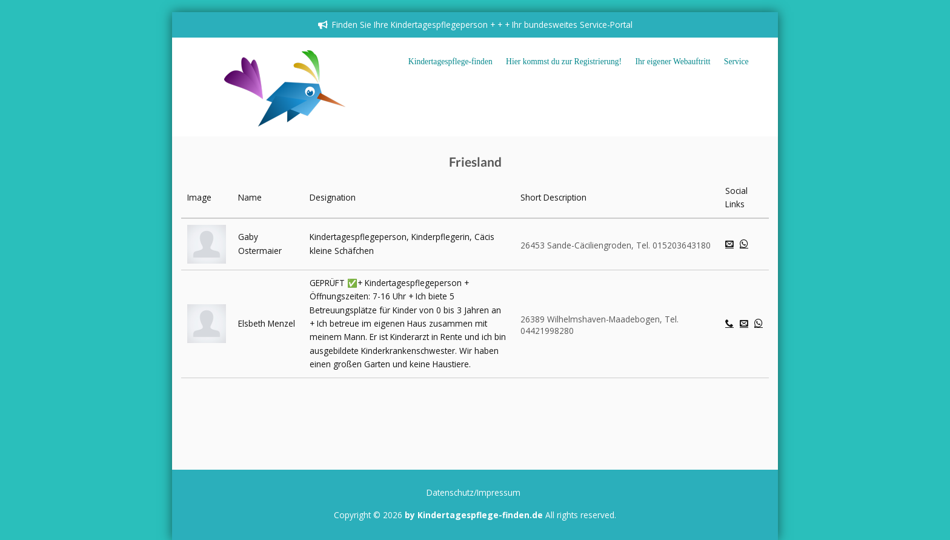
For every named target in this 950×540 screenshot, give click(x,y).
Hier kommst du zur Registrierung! (564, 61)
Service (736, 61)
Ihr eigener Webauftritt (673, 61)
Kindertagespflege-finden (450, 61)
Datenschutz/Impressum (473, 492)
